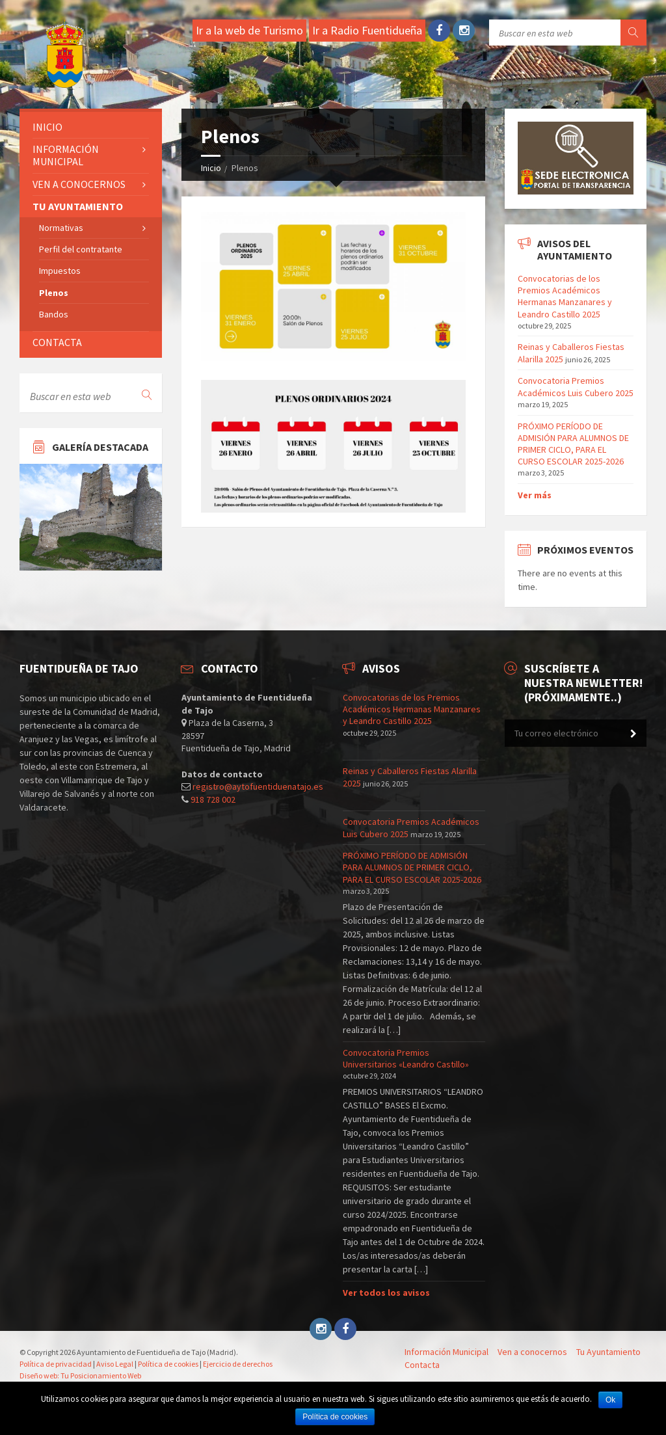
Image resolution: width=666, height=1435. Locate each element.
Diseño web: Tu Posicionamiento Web (80, 1375)
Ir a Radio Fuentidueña (367, 30)
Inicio (211, 168)
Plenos (53, 293)
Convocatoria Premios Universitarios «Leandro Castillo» (406, 1058)
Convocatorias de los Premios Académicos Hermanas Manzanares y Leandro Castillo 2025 (565, 296)
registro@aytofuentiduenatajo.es (258, 786)
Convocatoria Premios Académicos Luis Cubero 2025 (575, 386)
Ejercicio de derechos (238, 1364)
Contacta (57, 342)
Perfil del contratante (80, 249)
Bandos (53, 314)
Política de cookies (168, 1364)
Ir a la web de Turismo (249, 30)
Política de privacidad (56, 1364)
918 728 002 (213, 799)
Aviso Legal (114, 1364)
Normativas (61, 228)
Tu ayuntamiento (78, 206)
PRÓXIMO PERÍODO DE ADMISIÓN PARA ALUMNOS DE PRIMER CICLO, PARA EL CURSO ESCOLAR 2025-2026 (573, 444)
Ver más (535, 495)
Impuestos (60, 270)
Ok (610, 1399)
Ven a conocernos (79, 184)
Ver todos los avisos (386, 1292)
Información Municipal (66, 155)
